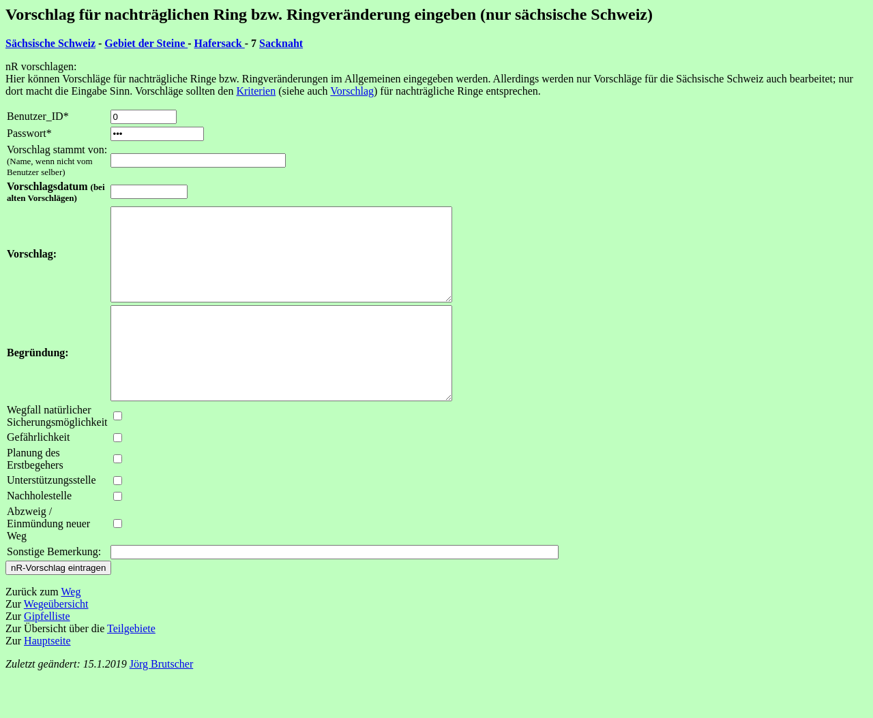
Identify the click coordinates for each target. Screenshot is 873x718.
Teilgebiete (131, 665)
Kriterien (256, 91)
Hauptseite (47, 677)
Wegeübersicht (56, 640)
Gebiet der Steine (146, 43)
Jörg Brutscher (161, 700)
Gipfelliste (47, 653)
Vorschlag (352, 91)
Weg (70, 628)
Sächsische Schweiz (50, 43)
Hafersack (219, 43)
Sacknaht (281, 43)
